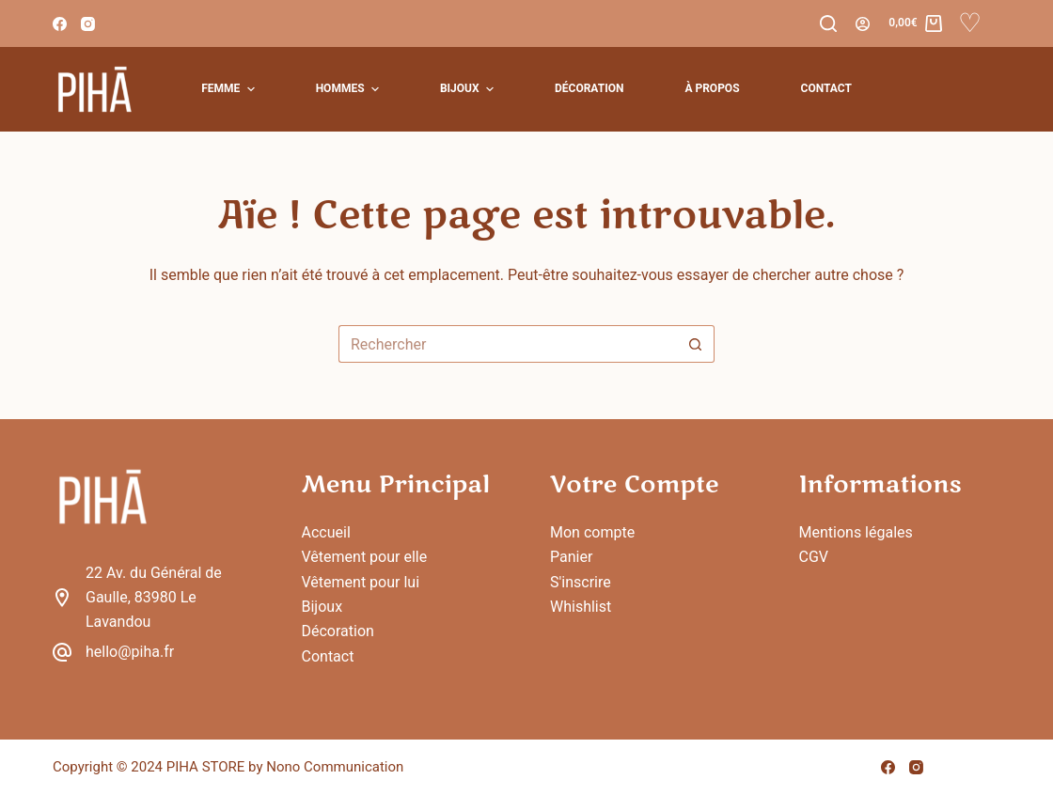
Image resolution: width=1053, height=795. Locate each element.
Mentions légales (856, 532)
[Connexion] (863, 24)
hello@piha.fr (130, 652)
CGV (814, 557)
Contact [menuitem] (826, 88)
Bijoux (322, 607)
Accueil (326, 532)
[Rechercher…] (507, 344)
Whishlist (580, 607)
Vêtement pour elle (365, 557)
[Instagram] (88, 24)
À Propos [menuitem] (711, 88)
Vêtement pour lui (361, 582)
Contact (328, 656)
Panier (571, 557)
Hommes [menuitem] (350, 89)
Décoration (338, 631)
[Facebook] (60, 24)
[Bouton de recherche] (696, 344)
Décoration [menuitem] (589, 88)
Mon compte (592, 532)
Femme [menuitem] (230, 89)
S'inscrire (580, 582)
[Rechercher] (828, 23)
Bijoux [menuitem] (469, 89)
